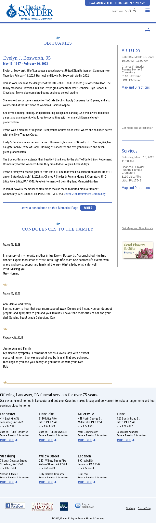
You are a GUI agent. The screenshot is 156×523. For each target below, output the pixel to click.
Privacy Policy (144, 508)
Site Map (130, 508)
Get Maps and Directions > (137, 127)
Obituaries (57, 43)
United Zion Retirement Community (84, 194)
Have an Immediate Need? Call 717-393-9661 (117, 3)
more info (7, 440)
